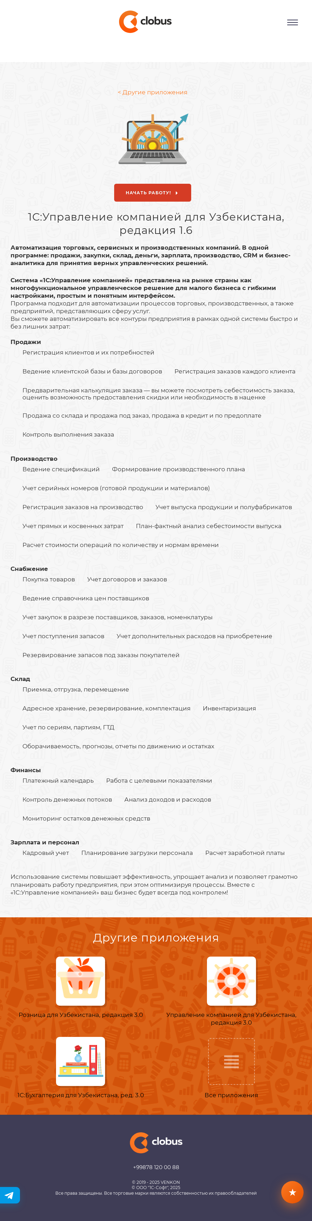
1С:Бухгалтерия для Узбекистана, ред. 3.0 (81, 1095)
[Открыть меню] (292, 22)
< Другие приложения (152, 92)
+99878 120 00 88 (156, 1167)
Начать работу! (153, 193)
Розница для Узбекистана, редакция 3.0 (81, 1014)
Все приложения (231, 1095)
